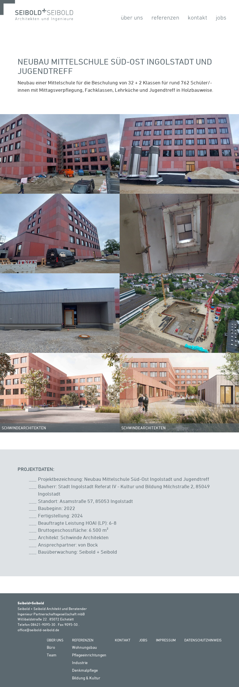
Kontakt (197, 17)
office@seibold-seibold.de (38, 630)
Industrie (80, 662)
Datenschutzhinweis (203, 640)
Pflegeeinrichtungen (89, 654)
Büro (51, 647)
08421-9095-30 (43, 624)
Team (51, 654)
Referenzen (165, 17)
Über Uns (132, 17)
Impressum (166, 640)
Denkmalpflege (85, 670)
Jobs (221, 17)
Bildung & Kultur (86, 677)
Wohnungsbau (84, 647)
